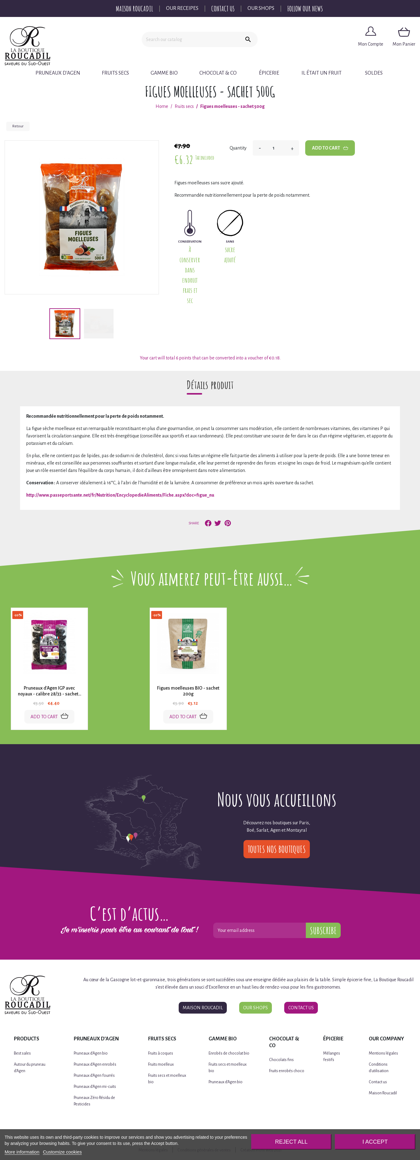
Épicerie (269, 73)
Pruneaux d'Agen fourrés (94, 1075)
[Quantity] (276, 148)
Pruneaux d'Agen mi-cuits (95, 1086)
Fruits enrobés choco (286, 1071)
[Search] (190, 39)
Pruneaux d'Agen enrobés (95, 1064)
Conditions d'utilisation (379, 1067)
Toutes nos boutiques (276, 849)
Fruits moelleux (161, 1064)
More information (22, 1151)
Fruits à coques (160, 1053)
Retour (17, 126)
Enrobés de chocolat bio (229, 1053)
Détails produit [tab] (210, 385)
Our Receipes (182, 8)
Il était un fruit (321, 73)
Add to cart (330, 148)
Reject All (291, 1142)
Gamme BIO (164, 73)
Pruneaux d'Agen (57, 73)
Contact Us (223, 8)
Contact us (378, 1082)
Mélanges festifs (331, 1056)
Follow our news (305, 8)
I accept (375, 1142)
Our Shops (260, 8)
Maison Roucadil (134, 8)
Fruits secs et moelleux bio (167, 1078)
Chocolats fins (281, 1060)
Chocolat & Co (218, 73)
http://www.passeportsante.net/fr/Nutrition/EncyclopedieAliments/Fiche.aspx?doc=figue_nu (120, 495)
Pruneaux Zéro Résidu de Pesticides (94, 1101)
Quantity (238, 148)
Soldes (374, 73)
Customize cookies (62, 1151)
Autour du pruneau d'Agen (29, 1067)
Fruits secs (115, 73)
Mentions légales (383, 1053)
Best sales (22, 1053)
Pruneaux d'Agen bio (91, 1053)
